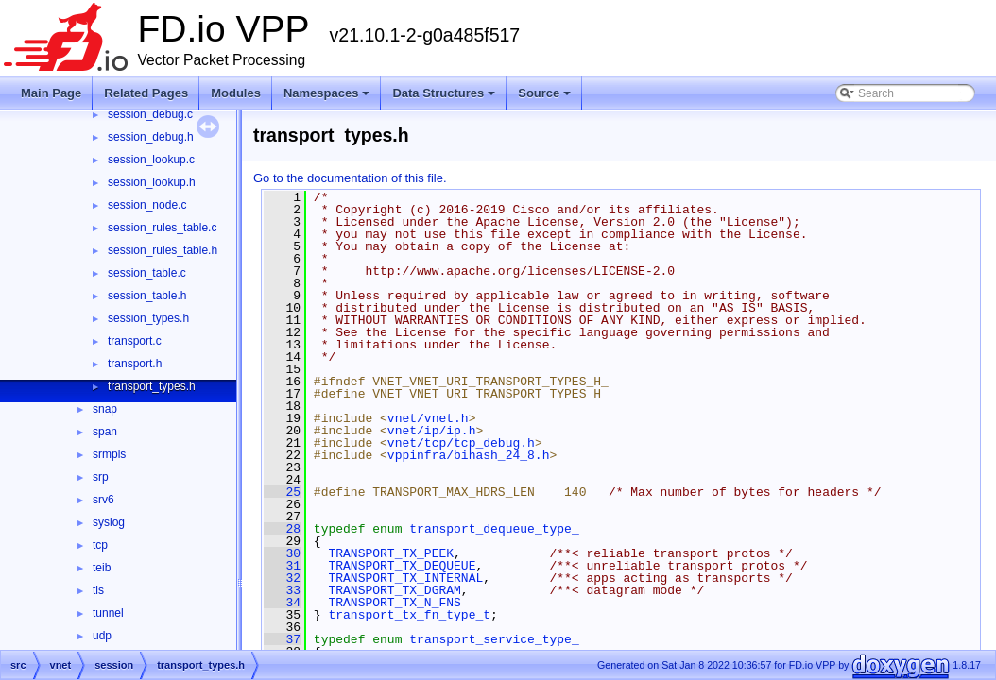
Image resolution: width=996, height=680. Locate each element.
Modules (236, 93)
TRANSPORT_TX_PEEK (391, 553)
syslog (109, 522)
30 (282, 553)
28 (282, 528)
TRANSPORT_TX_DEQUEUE (401, 565)
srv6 (103, 499)
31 (282, 565)
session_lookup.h (152, 182)
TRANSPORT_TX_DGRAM (394, 590)
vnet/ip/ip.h (431, 430)
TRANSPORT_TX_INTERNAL (405, 578)
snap (105, 409)
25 (282, 492)
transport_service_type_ (493, 639)
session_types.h (148, 318)
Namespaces (326, 93)
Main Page (51, 93)
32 (282, 578)
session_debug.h (151, 137)
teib (102, 567)
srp (101, 477)
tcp (100, 545)
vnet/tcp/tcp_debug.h (461, 442)
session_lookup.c (151, 159)
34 (282, 602)
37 (282, 639)
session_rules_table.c (162, 227)
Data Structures (443, 93)
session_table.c (147, 273)
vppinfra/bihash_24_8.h (468, 455)
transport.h (135, 363)
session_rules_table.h (162, 250)
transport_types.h (152, 386)
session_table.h (147, 295)
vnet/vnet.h (428, 418)
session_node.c (147, 205)
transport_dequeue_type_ (493, 528)
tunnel (108, 613)
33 (282, 590)
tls (98, 590)
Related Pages (146, 93)
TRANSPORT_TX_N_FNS (394, 602)
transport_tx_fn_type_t (409, 614)
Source (544, 93)
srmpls (109, 454)
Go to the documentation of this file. (350, 178)
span (105, 431)
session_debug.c (150, 114)
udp (102, 635)
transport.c (135, 341)
